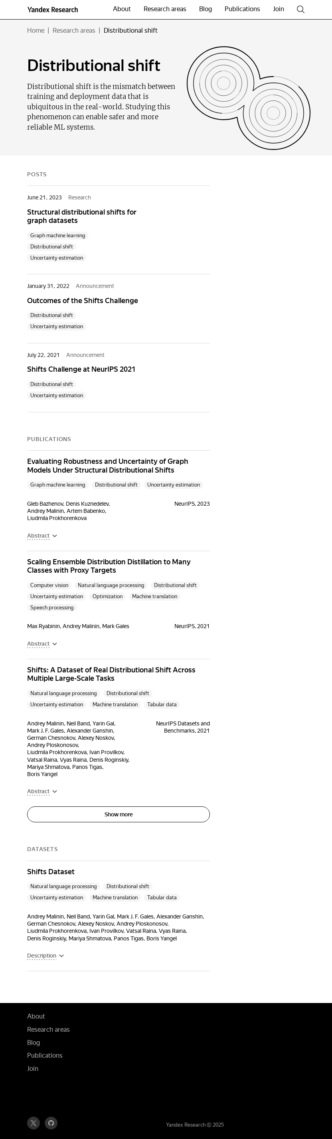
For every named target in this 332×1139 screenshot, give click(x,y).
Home (35, 30)
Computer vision (49, 585)
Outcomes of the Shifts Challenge (82, 300)
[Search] (301, 10)
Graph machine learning (57, 235)
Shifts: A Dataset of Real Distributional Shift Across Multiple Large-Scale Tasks (111, 674)
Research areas (74, 30)
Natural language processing (111, 585)
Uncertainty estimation (56, 258)
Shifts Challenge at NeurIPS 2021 (81, 369)
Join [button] (278, 9)
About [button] (122, 9)
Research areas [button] (165, 9)
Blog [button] (205, 9)
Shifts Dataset (51, 871)
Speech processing (52, 608)
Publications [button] (242, 9)
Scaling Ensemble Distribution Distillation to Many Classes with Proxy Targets (109, 566)
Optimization (108, 596)
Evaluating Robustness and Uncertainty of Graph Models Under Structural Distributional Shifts (107, 465)
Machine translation (154, 596)
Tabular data (162, 704)
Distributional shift (51, 247)
